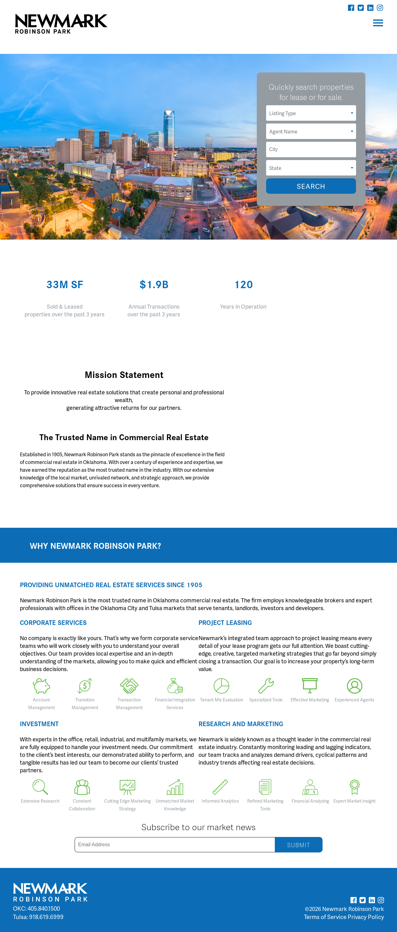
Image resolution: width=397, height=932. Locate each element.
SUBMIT (298, 845)
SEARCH (311, 186)
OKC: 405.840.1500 (36, 908)
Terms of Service (325, 916)
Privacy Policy (366, 916)
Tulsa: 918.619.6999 (38, 916)
